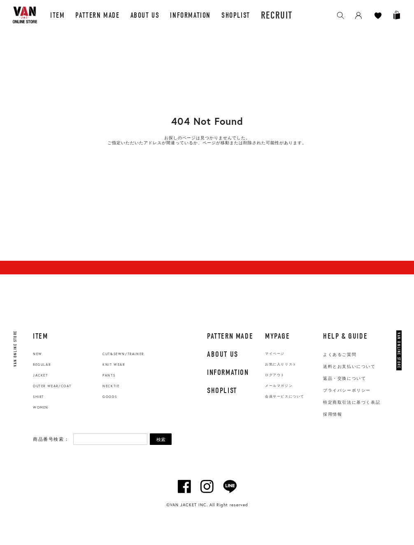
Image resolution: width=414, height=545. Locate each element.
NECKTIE (110, 386)
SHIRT (38, 397)
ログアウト (275, 375)
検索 (160, 439)
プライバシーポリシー (347, 390)
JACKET (40, 375)
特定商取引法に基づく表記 (351, 402)
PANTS (108, 375)
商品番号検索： (51, 439)
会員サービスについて (285, 396)
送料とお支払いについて (349, 366)
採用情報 (332, 414)
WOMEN (41, 407)
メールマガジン (279, 386)
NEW (37, 354)
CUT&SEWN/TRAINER (123, 354)
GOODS (109, 397)
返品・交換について (344, 378)
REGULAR (42, 365)
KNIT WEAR (113, 365)
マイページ (275, 354)
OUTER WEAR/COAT (52, 386)
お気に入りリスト (281, 364)
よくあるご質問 (339, 354)
